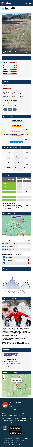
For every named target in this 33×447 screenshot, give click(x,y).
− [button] (3, 379)
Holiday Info (6, 2)
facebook (27, 438)
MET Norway (16, 444)
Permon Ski (14, 379)
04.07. (14, 109)
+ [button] (3, 376)
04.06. (10, 109)
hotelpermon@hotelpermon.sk (13, 363)
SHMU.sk (10, 444)
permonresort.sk (9, 364)
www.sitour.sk (13, 409)
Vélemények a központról (16, 142)
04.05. (5, 109)
